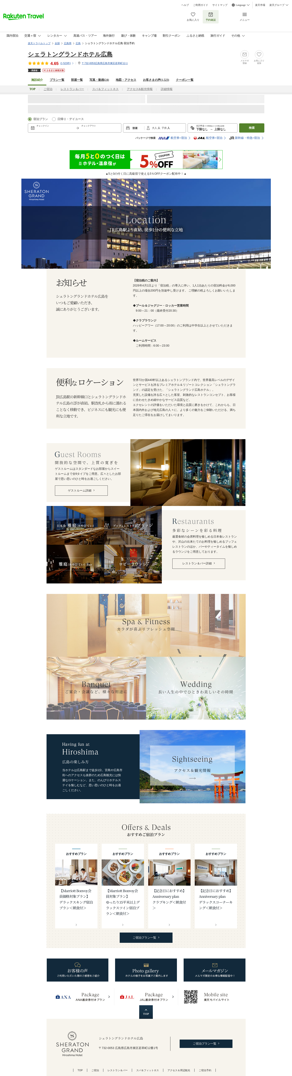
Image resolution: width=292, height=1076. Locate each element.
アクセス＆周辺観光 (178, 1070)
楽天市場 (260, 5)
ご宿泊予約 (205, 1070)
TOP (80, 1070)
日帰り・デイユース (70, 119)
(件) (67, 63)
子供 (164, 127)
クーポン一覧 (184, 79)
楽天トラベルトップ (39, 43)
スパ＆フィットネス (105, 89)
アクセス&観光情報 (140, 89)
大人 (155, 127)
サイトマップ (219, 5)
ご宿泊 (48, 89)
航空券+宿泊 (172, 138)
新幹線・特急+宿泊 (244, 138)
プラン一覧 (57, 79)
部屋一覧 (77, 79)
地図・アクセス (126, 79)
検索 (252, 127)
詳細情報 (167, 89)
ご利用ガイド (200, 5)
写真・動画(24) (99, 79)
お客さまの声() (156, 79)
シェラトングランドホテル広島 (70, 54)
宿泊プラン (40, 119)
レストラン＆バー (72, 89)
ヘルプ (185, 5)
